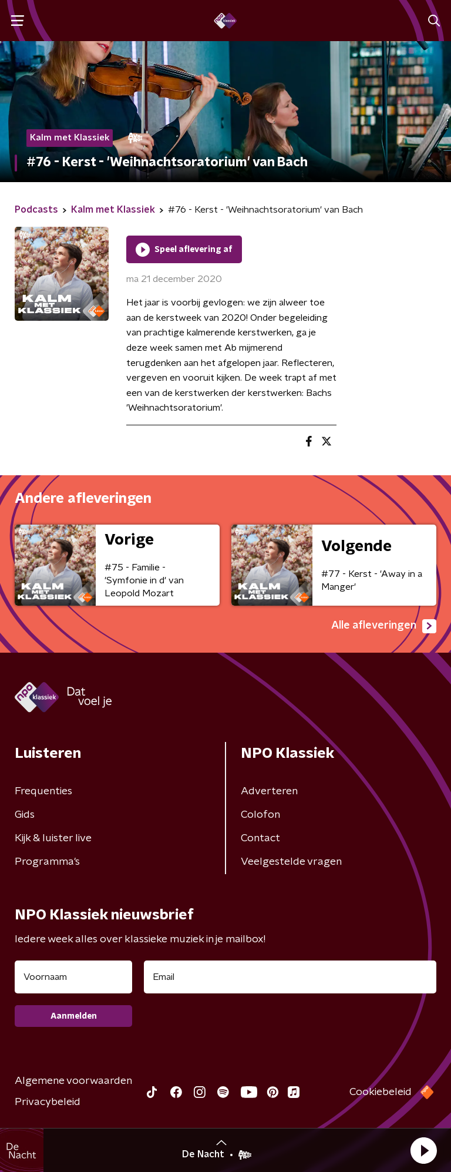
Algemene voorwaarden (73, 1081)
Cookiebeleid (380, 1092)
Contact (260, 838)
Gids (25, 815)
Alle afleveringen (383, 626)
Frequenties (43, 791)
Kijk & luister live (53, 838)
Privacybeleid (47, 1102)
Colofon (260, 815)
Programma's (47, 862)
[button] (423, 1150)
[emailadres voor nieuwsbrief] (290, 977)
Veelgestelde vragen (291, 862)
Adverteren (269, 791)
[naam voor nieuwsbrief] (73, 977)
